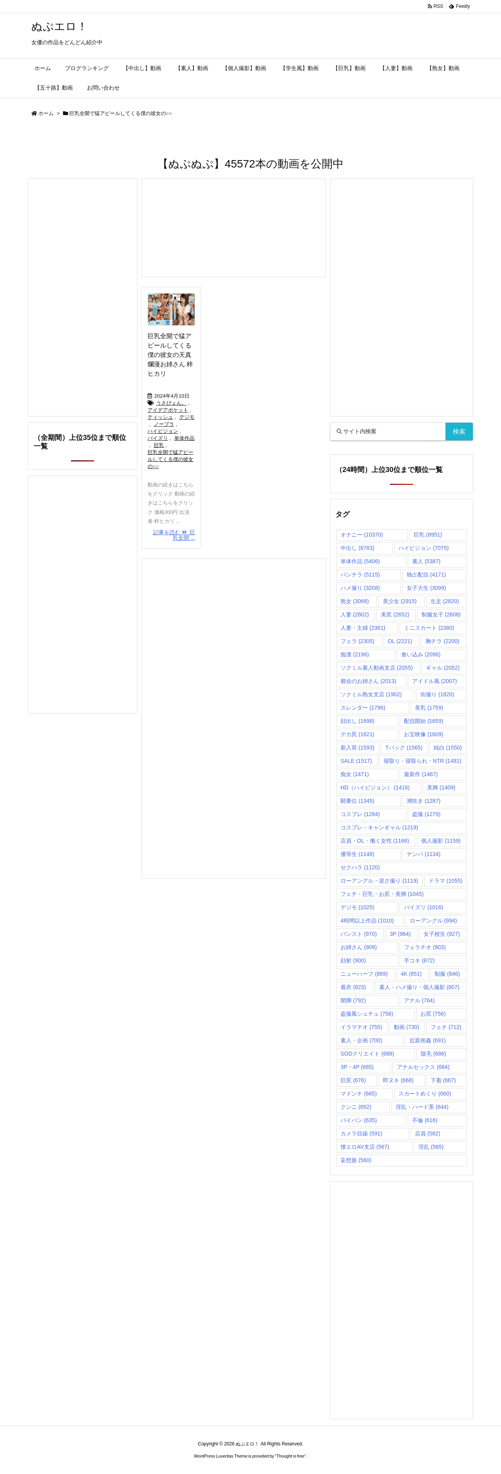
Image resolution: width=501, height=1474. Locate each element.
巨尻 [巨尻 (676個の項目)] (353, 1080)
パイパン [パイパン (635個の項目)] (359, 1120)
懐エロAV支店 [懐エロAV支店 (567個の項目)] (365, 1147)
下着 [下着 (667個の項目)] (443, 1080)
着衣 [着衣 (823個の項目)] (353, 987)
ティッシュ (160, 417)
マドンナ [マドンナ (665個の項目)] (359, 1093)
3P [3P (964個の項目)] (400, 934)
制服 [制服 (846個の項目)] (447, 974)
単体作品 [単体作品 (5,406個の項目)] (360, 561)
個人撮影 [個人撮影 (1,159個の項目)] (440, 841)
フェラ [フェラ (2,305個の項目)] (357, 641)
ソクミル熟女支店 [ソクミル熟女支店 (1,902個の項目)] (371, 694)
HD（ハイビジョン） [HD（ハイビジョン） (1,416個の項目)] (375, 787)
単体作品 (184, 438)
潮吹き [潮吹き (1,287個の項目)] (423, 801)
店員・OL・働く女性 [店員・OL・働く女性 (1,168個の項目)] (375, 841)
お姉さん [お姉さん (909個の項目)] (359, 947)
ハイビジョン (163, 431)
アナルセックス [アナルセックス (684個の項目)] (423, 1067)
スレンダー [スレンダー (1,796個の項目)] (363, 708)
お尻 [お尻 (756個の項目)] (433, 1014)
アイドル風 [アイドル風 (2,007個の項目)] (434, 681)
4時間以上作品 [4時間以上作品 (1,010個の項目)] (367, 920)
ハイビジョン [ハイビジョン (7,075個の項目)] (423, 548)
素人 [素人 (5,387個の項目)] (426, 561)
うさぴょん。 (171, 403)
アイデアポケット (168, 410)
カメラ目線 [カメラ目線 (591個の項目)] (361, 1133)
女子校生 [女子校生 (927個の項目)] (442, 934)
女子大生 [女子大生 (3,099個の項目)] (426, 588)
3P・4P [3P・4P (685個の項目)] (357, 1067)
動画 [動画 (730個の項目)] (406, 1027)
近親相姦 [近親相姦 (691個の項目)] (427, 1040)
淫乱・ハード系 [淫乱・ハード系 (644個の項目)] (422, 1107)
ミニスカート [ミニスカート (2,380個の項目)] (429, 628)
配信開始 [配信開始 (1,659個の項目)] (423, 721)
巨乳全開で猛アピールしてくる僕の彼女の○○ (170, 459)
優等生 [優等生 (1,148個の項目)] (357, 854)
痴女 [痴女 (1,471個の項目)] (355, 774)
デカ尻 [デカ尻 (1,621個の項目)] (357, 734)
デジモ (187, 417)
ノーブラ (164, 424)
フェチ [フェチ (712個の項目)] (446, 1027)
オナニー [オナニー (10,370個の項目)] (362, 535)
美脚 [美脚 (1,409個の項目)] (441, 787)
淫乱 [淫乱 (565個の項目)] (431, 1147)
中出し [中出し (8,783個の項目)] (357, 548)
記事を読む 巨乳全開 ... (174, 535)
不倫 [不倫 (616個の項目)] (425, 1120)
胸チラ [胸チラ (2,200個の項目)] (442, 641)
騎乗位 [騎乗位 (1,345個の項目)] (357, 801)
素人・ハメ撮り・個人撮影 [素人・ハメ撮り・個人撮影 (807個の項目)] (419, 987)
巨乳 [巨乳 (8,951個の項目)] (428, 535)
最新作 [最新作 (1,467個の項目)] (421, 774)
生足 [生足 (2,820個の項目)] (445, 601)
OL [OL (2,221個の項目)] (400, 641)
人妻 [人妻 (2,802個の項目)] (355, 614)
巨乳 (159, 445)
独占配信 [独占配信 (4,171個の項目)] (426, 574)
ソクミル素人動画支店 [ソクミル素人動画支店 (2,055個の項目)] (377, 668)
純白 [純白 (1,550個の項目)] (448, 747)
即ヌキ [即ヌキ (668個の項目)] (398, 1080)
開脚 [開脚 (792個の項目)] (353, 1000)
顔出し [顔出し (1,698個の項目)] (357, 721)
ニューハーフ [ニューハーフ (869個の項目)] (364, 974)
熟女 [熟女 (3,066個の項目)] (355, 601)
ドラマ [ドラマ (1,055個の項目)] (445, 881)
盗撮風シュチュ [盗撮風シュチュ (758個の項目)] (367, 1014)
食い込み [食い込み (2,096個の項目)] (420, 654)
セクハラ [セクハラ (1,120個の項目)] (360, 867)
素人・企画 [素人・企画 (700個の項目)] (361, 1040)
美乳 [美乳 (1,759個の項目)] (429, 708)
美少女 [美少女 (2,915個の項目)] (399, 601)
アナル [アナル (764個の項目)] (419, 1000)
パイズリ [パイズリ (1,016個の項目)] (423, 907)
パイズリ (158, 438)
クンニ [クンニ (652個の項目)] (356, 1107)
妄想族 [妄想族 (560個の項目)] (356, 1160)
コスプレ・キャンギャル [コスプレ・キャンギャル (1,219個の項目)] (379, 827)
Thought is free (290, 1456)
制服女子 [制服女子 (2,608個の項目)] (441, 614)
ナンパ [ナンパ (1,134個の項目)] (423, 854)
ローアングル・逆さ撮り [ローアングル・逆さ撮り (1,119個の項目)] (379, 881)
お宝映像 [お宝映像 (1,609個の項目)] (423, 734)
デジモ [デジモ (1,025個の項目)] (357, 907)
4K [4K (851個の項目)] (411, 974)
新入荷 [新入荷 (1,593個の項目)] (357, 747)
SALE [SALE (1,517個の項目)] (356, 761)
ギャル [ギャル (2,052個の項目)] (443, 668)
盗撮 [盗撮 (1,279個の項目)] (426, 814)
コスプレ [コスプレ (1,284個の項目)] (360, 814)
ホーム (46, 113)
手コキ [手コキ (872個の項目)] (419, 960)
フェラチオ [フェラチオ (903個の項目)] (425, 947)
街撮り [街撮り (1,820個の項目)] (437, 694)
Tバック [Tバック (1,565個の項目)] (403, 747)
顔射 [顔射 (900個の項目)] (353, 960)
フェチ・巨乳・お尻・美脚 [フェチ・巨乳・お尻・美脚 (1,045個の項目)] (382, 894)
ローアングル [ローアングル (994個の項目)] (433, 920)
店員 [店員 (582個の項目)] (427, 1133)
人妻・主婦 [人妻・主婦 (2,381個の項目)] (363, 628)
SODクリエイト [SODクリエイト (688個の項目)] (367, 1054)
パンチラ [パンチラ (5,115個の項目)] (360, 574)
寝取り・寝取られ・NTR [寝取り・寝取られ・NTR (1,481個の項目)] (422, 761)
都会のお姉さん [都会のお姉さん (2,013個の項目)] (368, 681)
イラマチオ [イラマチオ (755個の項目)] (361, 1027)
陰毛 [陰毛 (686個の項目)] (433, 1054)
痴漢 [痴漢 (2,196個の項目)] (355, 654)
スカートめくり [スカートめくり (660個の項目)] (424, 1093)
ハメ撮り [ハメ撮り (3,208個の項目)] (360, 588)
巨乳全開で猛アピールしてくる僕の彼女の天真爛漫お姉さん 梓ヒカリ (170, 355)
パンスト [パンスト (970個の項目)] (359, 934)
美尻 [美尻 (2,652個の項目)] (395, 614)
